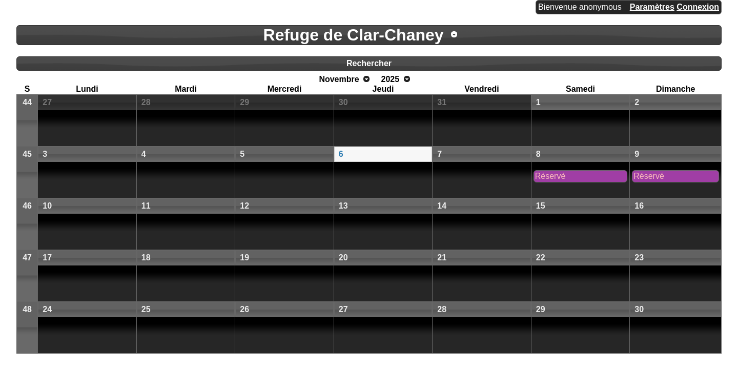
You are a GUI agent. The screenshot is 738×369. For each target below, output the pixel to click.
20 (343, 257)
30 (343, 102)
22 (540, 257)
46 (27, 205)
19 (244, 257)
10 (47, 205)
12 (244, 205)
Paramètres (652, 7)
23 (639, 257)
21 (441, 257)
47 (27, 257)
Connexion (697, 7)
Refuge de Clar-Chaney (353, 35)
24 (47, 309)
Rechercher (369, 63)
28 (146, 102)
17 (47, 257)
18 (146, 257)
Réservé (550, 176)
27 (47, 102)
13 (343, 205)
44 (27, 102)
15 (540, 205)
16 (639, 205)
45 (27, 154)
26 (244, 309)
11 (146, 205)
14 (441, 205)
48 (27, 309)
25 (146, 309)
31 (441, 102)
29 (244, 102)
